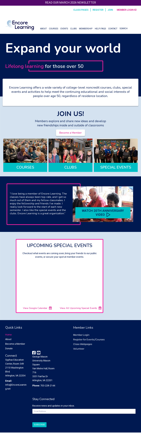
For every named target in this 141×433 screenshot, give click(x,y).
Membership (86, 28)
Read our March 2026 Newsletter (70, 2)
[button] (102, 212)
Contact (112, 28)
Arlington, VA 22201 (42, 380)
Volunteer (78, 348)
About (43, 28)
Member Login (81, 334)
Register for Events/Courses (89, 339)
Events (64, 28)
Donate (9, 348)
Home (8, 334)
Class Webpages (82, 344)
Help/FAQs (100, 28)
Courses (53, 28)
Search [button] (123, 28)
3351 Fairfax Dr (40, 376)
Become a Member (15, 343)
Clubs (73, 28)
